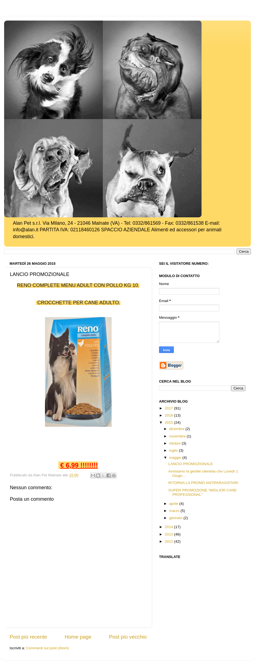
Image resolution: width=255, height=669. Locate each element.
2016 (169, 415)
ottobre (175, 443)
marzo (174, 511)
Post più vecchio (128, 637)
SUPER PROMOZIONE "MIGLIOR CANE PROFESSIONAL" (202, 492)
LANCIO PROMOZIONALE (190, 464)
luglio (174, 450)
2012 (169, 541)
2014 (169, 527)
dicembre (177, 429)
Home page (78, 637)
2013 (169, 534)
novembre (178, 436)
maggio (175, 458)
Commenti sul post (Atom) (47, 648)
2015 (169, 422)
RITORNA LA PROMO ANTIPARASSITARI (203, 483)
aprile (174, 504)
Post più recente (28, 637)
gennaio (176, 518)
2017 (169, 408)
